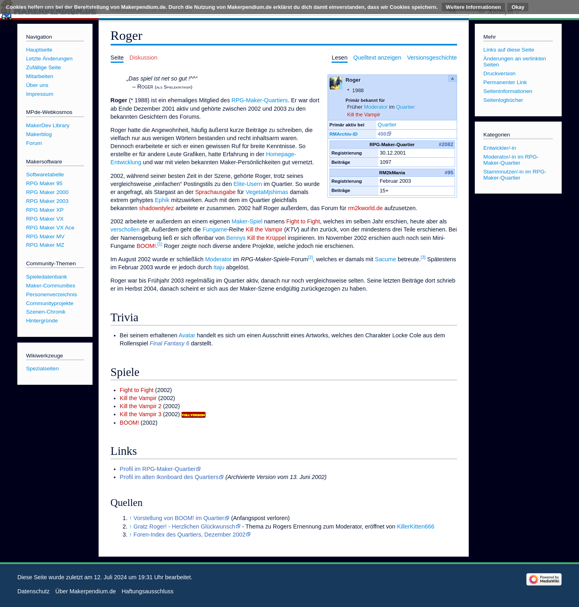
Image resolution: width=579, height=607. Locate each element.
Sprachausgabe (215, 192)
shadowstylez (156, 208)
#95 (449, 172)
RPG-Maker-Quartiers (259, 100)
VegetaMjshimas (267, 192)
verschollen (125, 229)
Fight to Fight (303, 221)
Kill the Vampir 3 (141, 414)
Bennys (235, 238)
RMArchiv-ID (344, 133)
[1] (159, 244)
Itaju (219, 267)
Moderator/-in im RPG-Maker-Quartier (511, 160)
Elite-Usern (247, 184)
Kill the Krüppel (266, 238)
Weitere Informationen (473, 7)
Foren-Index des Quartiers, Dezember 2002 (189, 534)
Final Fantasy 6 (169, 343)
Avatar (187, 335)
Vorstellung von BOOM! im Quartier (179, 518)
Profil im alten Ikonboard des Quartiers (169, 477)
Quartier (405, 107)
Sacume (385, 259)
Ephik (162, 200)
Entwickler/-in (499, 148)
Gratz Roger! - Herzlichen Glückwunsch (184, 526)
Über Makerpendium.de (86, 591)
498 (382, 134)
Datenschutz (33, 591)
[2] (310, 257)
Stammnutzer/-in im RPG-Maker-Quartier (514, 175)
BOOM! (146, 246)
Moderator (375, 107)
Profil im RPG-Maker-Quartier (158, 469)
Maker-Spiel (246, 221)
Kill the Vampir (364, 114)
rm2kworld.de (365, 208)
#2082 (446, 144)
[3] (422, 257)
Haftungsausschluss (147, 591)
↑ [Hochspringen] (130, 518)
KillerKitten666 (416, 526)
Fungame (214, 229)
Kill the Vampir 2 (141, 406)
